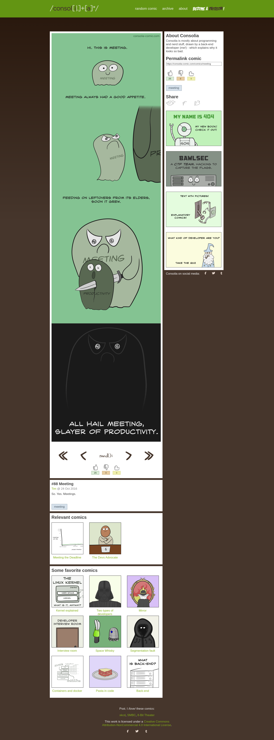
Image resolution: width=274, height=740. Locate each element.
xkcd (123, 715)
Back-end (143, 689)
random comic (146, 8)
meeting (59, 506)
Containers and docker (67, 689)
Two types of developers (105, 610)
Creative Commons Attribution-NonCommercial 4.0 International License (136, 723)
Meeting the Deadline (67, 555)
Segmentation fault (143, 649)
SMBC (131, 715)
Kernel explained (67, 608)
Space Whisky (105, 649)
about (183, 8)
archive (167, 8)
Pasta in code (105, 689)
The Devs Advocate (105, 555)
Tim (54, 488)
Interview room (67, 649)
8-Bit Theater (146, 715)
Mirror (143, 608)
